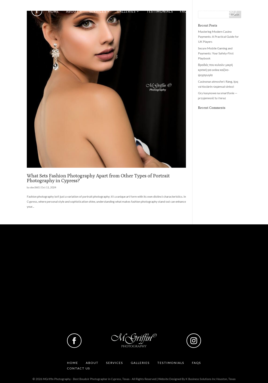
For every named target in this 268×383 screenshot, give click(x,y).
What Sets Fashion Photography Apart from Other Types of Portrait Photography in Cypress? (98, 178)
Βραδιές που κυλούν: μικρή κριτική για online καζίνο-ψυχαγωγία (215, 70)
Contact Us (208, 11)
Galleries (126, 11)
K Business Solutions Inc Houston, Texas (211, 379)
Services (97, 11)
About (72, 11)
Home (53, 11)
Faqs (184, 11)
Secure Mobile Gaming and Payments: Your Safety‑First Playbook (216, 53)
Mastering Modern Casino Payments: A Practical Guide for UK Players (218, 36)
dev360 (34, 187)
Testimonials (159, 11)
